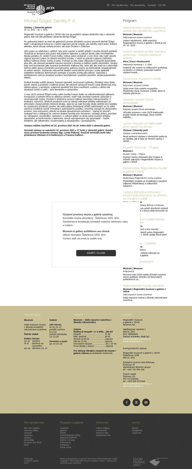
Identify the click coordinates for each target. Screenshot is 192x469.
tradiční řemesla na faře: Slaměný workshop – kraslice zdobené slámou (144, 55)
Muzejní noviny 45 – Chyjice (141, 147)
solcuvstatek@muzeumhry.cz (137, 383)
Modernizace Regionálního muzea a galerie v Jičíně (145, 169)
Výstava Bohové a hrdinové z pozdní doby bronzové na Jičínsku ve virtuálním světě (145, 195)
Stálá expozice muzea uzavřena (143, 285)
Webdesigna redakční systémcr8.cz (31, 461)
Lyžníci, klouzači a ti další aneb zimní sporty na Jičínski (142, 125)
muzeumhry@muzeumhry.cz (137, 339)
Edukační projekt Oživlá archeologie (138, 101)
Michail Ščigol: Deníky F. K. (50, 20)
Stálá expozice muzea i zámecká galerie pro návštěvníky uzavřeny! (144, 29)
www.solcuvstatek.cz (133, 386)
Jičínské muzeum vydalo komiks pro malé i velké (144, 221)
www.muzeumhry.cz (132, 341)
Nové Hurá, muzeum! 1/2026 (141, 78)
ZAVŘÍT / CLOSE (96, 253)
